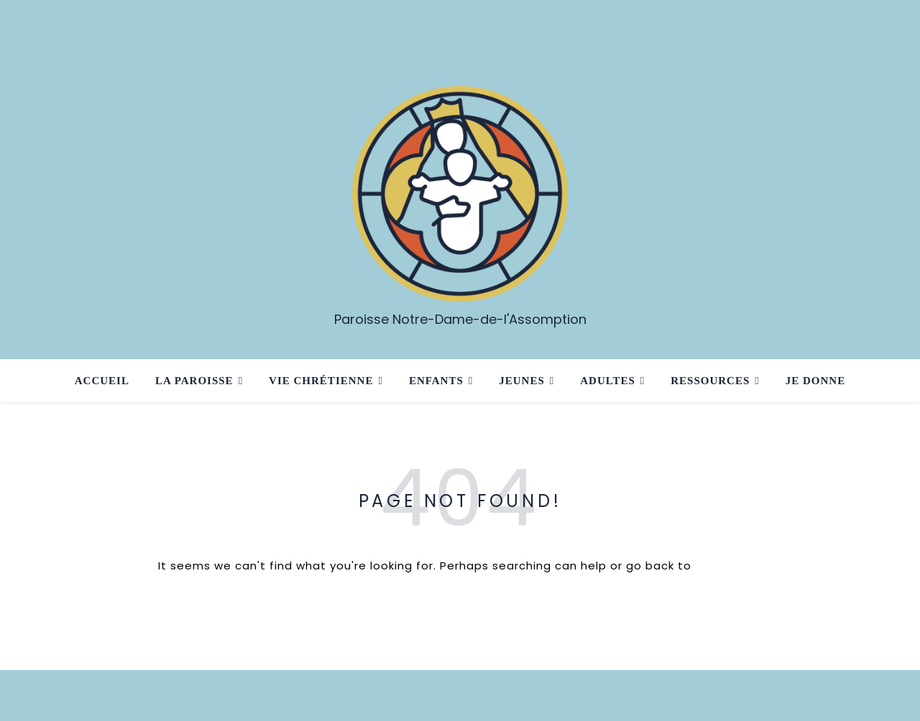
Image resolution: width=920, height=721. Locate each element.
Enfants (436, 380)
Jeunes (522, 380)
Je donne (815, 380)
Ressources (710, 380)
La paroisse (194, 380)
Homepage (728, 565)
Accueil (102, 380)
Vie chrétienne (321, 380)
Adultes (607, 380)
